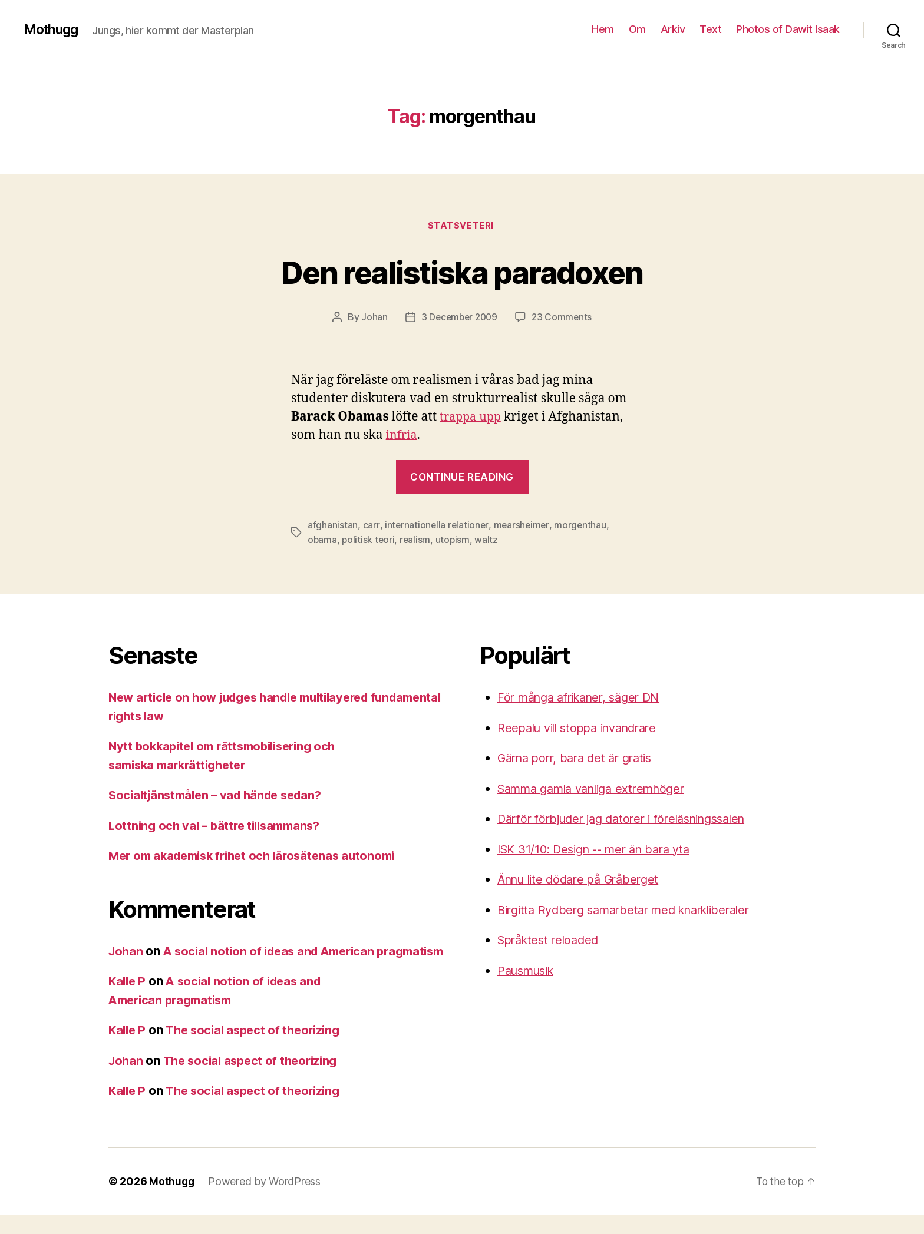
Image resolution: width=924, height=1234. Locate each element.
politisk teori (369, 541)
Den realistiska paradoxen (462, 272)
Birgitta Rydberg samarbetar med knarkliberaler (633, 910)
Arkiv (673, 29)
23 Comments (563, 319)
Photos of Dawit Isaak (788, 29)
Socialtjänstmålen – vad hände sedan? (221, 796)
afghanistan (333, 526)
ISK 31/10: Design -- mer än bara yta (601, 849)
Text (710, 29)
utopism (454, 541)
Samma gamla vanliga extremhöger (599, 789)
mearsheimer (522, 526)
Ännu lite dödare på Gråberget (583, 880)
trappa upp (472, 418)
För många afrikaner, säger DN (585, 698)
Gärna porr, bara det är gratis (580, 759)
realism (417, 541)
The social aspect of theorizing (259, 1049)
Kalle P (128, 1000)
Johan (372, 319)
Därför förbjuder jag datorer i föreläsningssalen (631, 819)
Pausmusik (528, 971)
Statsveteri (462, 226)
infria (402, 436)
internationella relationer (437, 526)
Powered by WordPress (265, 1201)
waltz (489, 541)
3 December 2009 (458, 319)
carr (371, 526)
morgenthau (582, 526)
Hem (603, 29)
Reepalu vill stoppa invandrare (583, 728)
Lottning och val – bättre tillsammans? (219, 826)
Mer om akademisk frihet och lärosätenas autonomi (259, 856)
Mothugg (53, 29)
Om (637, 29)
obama (323, 541)
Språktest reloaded (551, 941)
